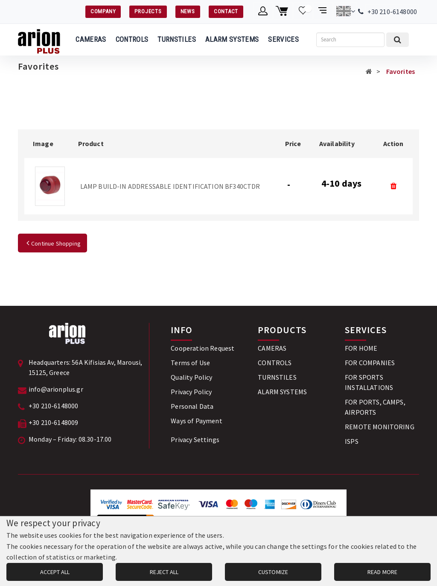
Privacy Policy (191, 391)
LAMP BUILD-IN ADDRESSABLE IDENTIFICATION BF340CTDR (170, 186)
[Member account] (263, 11)
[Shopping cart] (283, 11)
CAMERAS (91, 39)
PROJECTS (147, 11)
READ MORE (382, 572)
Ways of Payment (196, 420)
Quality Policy (191, 377)
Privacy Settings (195, 439)
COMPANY (103, 11)
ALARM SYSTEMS (232, 39)
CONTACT (226, 11)
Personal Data (192, 406)
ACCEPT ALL (55, 572)
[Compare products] (323, 11)
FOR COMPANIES (370, 362)
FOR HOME (361, 348)
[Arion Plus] (39, 39)
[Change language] (345, 11)
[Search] (350, 39)
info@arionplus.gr (56, 389)
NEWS (188, 11)
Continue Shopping (52, 243)
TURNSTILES (176, 39)
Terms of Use (190, 362)
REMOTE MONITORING (379, 426)
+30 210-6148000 (392, 11)
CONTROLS (132, 39)
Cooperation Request (202, 348)
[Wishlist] (303, 11)
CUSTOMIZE (273, 572)
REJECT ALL (164, 572)
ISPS (351, 441)
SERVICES (283, 39)
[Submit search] (397, 39)
